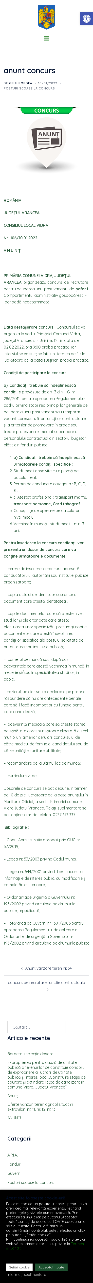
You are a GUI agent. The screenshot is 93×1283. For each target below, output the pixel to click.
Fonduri (14, 1164)
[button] (86, 18)
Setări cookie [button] (19, 1267)
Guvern (13, 1173)
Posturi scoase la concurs (29, 88)
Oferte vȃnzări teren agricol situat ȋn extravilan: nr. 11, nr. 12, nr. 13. (40, 1107)
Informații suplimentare (26, 1274)
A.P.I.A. (12, 1155)
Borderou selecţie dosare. (30, 1053)
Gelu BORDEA (20, 83)
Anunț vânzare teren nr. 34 (48, 968)
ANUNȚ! (14, 1117)
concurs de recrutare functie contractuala (46, 982)
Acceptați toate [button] (51, 1267)
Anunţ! (13, 1095)
